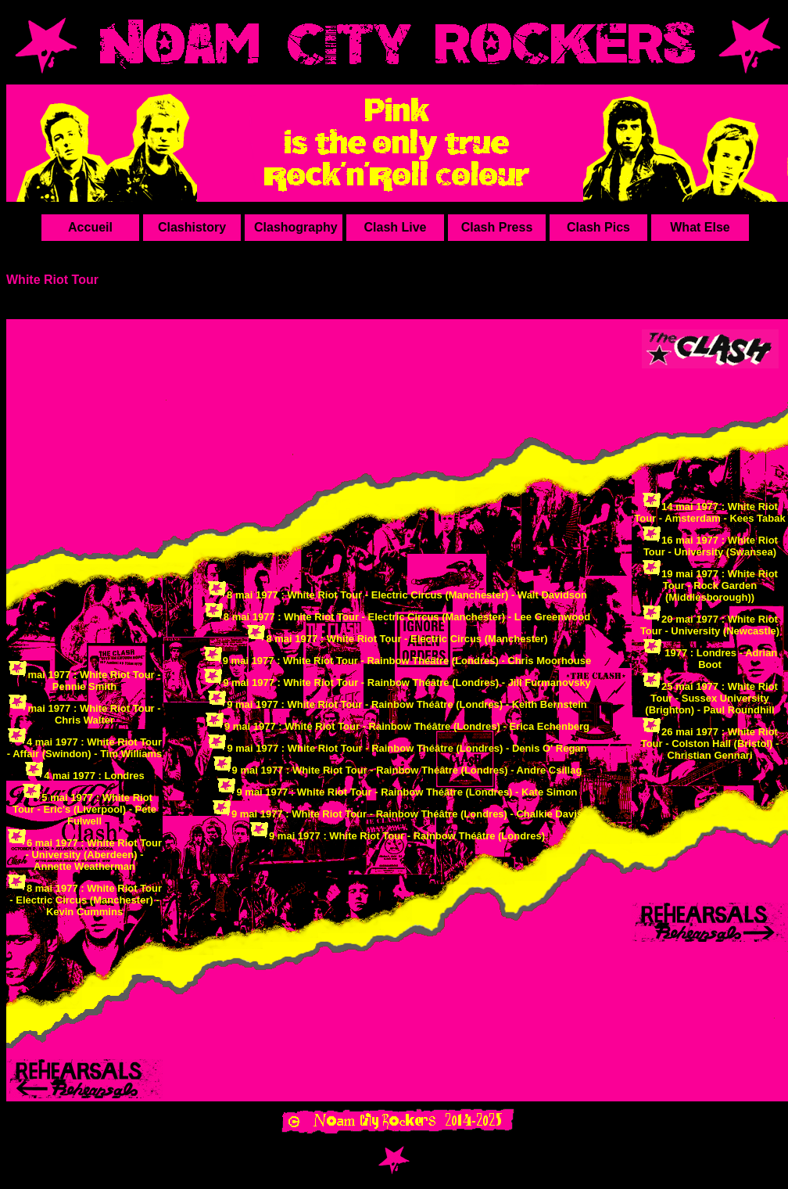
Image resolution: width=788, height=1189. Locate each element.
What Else (699, 227)
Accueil (90, 227)
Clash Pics (598, 227)
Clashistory (192, 227)
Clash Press (497, 227)
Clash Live (395, 227)
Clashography (296, 227)
